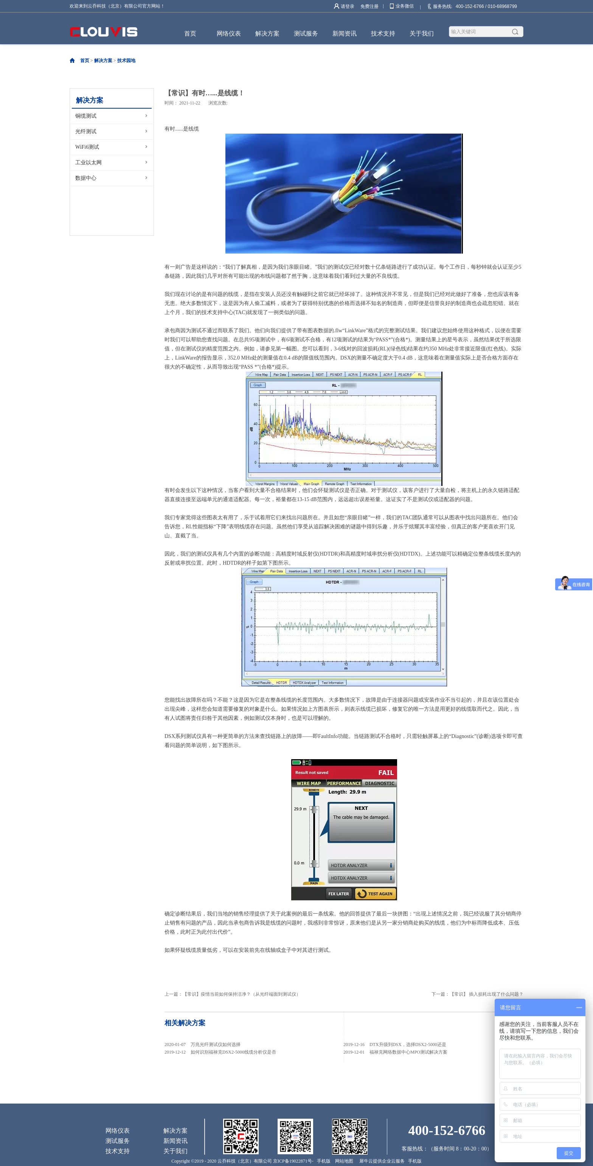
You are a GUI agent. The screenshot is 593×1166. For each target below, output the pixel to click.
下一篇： (477, 994)
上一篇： (233, 994)
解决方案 (103, 60)
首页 (190, 33)
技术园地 (126, 60)
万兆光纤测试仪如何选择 (216, 1044)
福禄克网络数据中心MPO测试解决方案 (408, 1052)
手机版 (323, 1161)
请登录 (347, 6)
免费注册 (369, 6)
